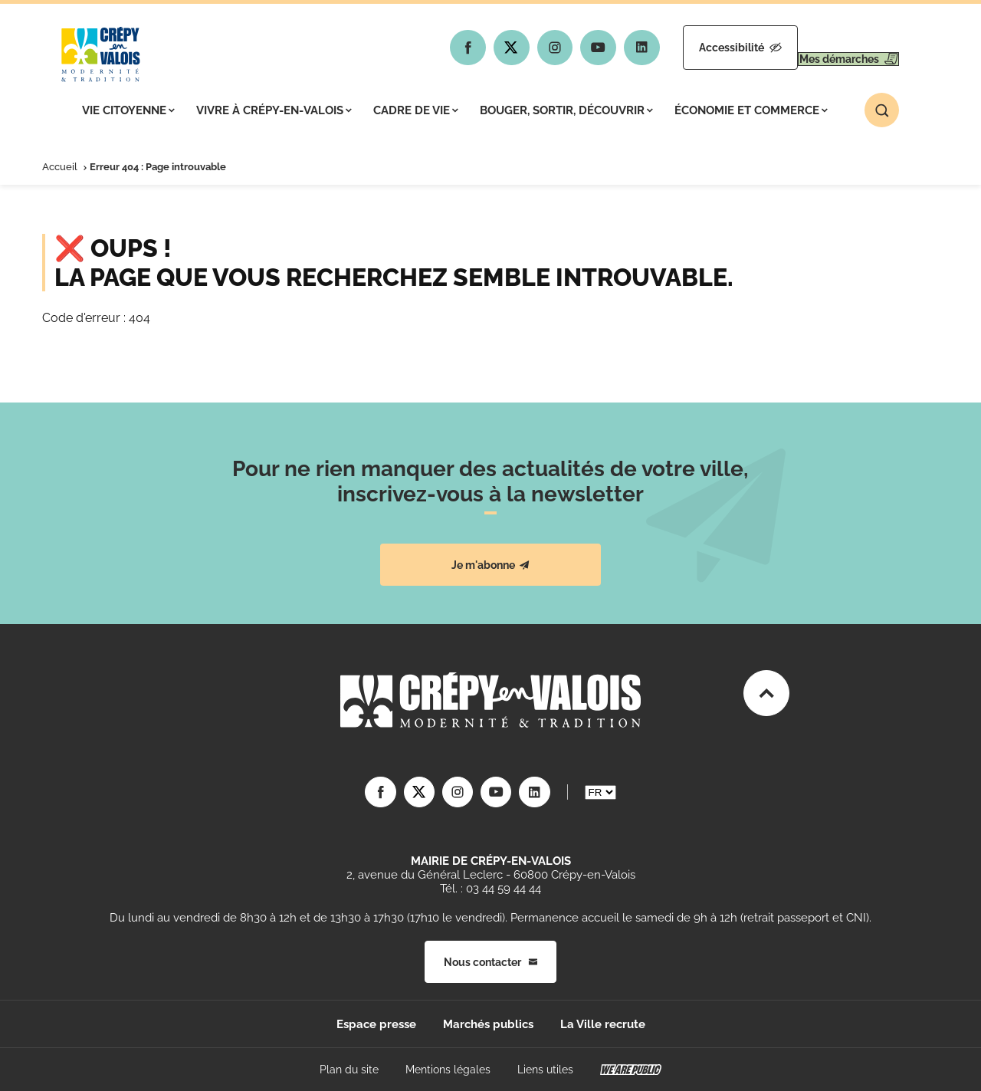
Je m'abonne (490, 565)
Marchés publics (488, 1024)
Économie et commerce (751, 110)
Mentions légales (447, 1069)
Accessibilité (695, 47)
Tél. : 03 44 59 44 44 (490, 888)
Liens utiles (545, 1069)
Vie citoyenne (128, 110)
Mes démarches (833, 47)
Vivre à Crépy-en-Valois (274, 110)
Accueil (59, 167)
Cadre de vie (415, 110)
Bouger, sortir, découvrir (566, 110)
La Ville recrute (602, 1024)
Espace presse (376, 1024)
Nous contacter (490, 962)
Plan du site (349, 1069)
